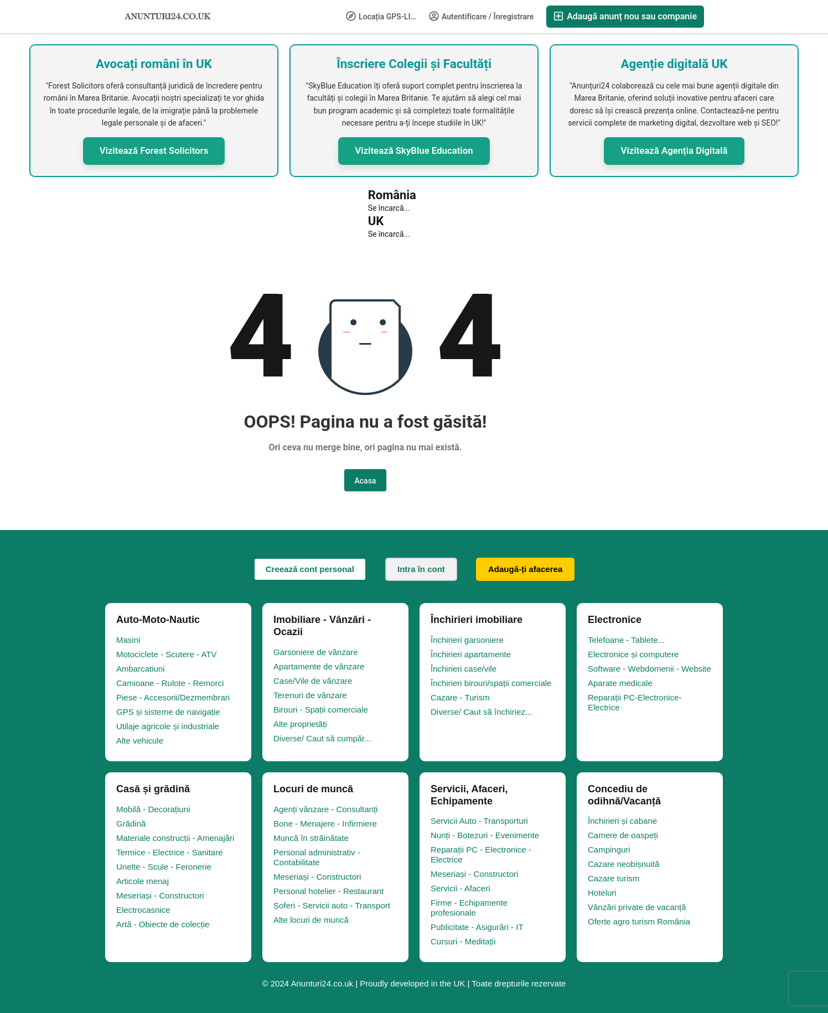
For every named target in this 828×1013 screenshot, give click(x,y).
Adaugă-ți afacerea (525, 569)
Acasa (365, 480)
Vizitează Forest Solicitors (154, 150)
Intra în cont (421, 569)
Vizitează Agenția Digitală (673, 150)
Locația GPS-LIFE (383, 16)
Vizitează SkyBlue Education (414, 150)
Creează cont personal (310, 569)
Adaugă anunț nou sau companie (625, 16)
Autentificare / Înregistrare (481, 16)
